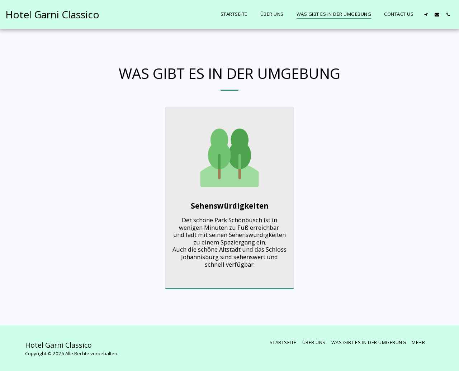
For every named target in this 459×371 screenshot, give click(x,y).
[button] (426, 14)
